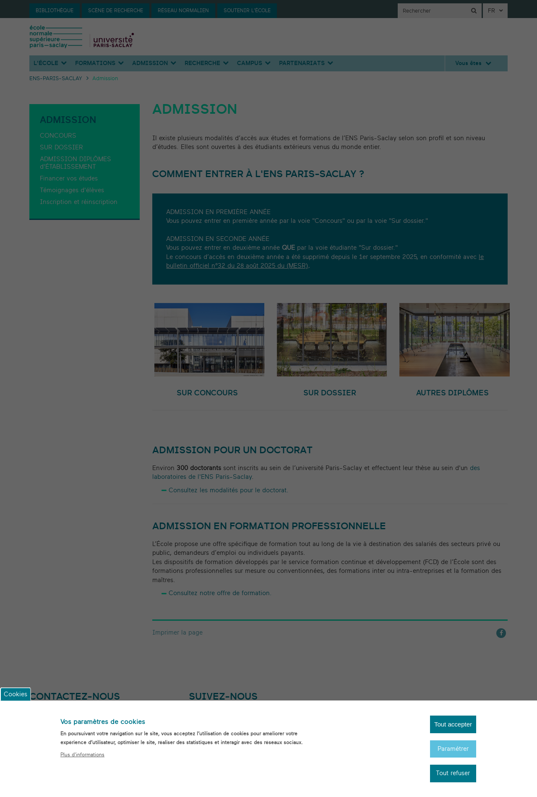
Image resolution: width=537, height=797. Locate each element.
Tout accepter (453, 731)
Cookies (15, 701)
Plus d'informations (82, 762)
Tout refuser (453, 780)
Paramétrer (453, 756)
